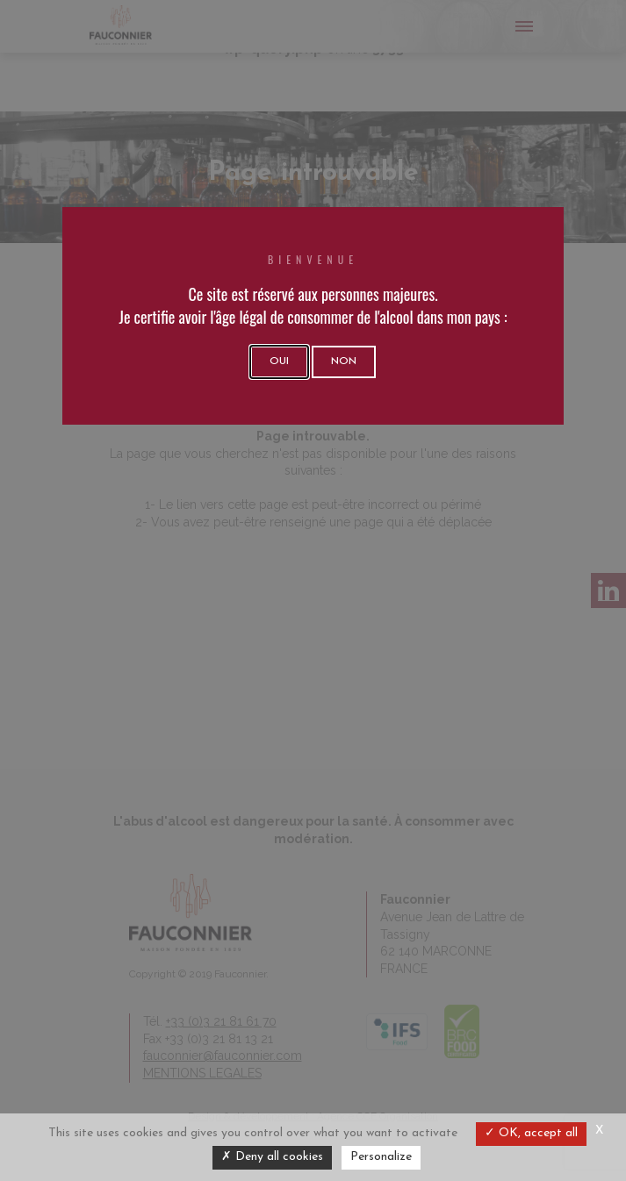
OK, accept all (531, 1133)
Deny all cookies (272, 1156)
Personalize (381, 1156)
